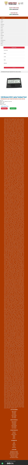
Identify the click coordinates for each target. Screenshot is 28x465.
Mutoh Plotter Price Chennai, (19, 391)
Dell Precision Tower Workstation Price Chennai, (14, 262)
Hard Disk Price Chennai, (13, 182)
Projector (2, 29)
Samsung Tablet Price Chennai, (15, 257)
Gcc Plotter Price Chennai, (12, 391)
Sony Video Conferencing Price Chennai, (17, 399)
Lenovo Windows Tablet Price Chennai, (11, 183)
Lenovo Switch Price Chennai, (16, 305)
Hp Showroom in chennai (14, 451)
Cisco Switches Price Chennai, (14, 278)
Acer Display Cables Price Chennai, (18, 198)
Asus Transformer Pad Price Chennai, (8, 173)
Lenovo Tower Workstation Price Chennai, (9, 181)
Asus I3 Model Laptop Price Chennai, (12, 176)
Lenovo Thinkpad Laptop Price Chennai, (12, 172)
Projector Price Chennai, (19, 299)
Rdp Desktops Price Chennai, (17, 217)
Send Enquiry (4, 108)
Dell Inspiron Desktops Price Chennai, (12, 137)
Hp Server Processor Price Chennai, (8, 196)
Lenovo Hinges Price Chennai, (19, 224)
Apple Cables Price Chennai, (20, 220)
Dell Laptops (14, 412)
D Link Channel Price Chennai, (19, 310)
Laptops (2, 19)
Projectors (14, 432)
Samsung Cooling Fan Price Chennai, (11, 197)
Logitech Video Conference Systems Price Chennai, (16, 255)
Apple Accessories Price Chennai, (16, 145)
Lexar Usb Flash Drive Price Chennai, (8, 214)
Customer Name (6, 50)
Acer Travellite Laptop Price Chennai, (11, 347)
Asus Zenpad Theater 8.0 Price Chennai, (18, 173)
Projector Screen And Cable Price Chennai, (19, 277)
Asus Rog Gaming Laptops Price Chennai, (19, 177)
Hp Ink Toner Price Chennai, (16, 196)
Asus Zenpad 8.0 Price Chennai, (16, 174)
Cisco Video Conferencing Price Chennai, (19, 379)
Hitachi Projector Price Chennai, (14, 276)
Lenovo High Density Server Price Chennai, (19, 181)
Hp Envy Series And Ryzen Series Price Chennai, (11, 303)
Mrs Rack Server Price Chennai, (17, 219)
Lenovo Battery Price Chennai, (7, 149)
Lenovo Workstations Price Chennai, (15, 136)
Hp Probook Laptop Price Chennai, (19, 153)
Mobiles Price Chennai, (20, 254)
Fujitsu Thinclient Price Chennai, (20, 382)
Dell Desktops (14, 423)
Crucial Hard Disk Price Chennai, (16, 354)
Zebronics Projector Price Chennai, (20, 347)
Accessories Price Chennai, (10, 141)
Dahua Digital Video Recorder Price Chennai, (9, 357)
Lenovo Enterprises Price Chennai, (14, 272)
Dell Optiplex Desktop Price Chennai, (13, 135)
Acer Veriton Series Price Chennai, (16, 190)
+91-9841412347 (14, 9)
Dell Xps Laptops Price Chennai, (8, 134)
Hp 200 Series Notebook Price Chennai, (10, 153)
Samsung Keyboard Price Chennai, (12, 270)
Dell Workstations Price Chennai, (10, 140)
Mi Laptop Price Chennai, (10, 314)
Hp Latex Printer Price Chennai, (10, 307)
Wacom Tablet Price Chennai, (14, 315)
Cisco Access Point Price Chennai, (10, 189)
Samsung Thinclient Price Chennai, (8, 383)
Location (5, 56)
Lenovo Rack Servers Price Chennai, (15, 156)
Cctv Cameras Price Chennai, (14, 348)
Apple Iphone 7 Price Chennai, (16, 231)
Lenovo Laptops (14, 415)
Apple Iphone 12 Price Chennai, (20, 304)
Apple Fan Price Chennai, (10, 219)
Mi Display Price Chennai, (17, 314)
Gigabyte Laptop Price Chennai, (18, 398)
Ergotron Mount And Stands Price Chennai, (16, 280)
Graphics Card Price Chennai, (7, 118)
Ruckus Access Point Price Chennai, (15, 386)
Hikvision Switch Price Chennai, (20, 352)
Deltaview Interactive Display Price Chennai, (14, 387)
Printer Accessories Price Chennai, (20, 268)
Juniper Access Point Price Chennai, (17, 381)
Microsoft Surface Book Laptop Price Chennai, (9, 316)
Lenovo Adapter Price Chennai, (15, 149)
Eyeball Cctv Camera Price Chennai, (19, 349)
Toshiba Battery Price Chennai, (20, 151)
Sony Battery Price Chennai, (17, 150)
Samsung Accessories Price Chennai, (12, 146)
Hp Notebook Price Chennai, (15, 311)
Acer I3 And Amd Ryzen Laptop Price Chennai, (15, 191)
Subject (5, 59)
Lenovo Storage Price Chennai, (18, 273)
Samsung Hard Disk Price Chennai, (13, 352)
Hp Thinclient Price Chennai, (11, 266)
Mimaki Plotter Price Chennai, (18, 390)
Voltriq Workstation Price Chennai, (10, 390)
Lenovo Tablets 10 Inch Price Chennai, (19, 180)
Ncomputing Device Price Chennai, (14, 306)
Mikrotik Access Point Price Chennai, (8, 385)
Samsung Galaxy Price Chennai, (18, 184)
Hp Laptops (14, 413)
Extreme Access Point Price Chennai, (8, 381)
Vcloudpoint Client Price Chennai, (20, 183)
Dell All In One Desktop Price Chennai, (16, 193)
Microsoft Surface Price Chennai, (10, 180)
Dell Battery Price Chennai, (11, 142)
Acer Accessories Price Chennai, (8, 145)
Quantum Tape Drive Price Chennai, (10, 379)
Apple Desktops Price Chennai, (19, 270)
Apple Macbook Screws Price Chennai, (17, 221)
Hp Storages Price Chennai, (16, 132)
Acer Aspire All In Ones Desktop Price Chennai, (13, 334)
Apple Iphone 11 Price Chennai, (11, 232)
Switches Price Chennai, (12, 345)
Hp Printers (14, 433)
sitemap (14, 461)
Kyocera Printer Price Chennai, (18, 339)
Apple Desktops (14, 421)
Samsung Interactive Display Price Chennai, (13, 344)
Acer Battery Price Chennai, (7, 148)
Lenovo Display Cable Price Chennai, (15, 223)
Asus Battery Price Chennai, (19, 253)
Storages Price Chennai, (7, 182)
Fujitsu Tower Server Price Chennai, (17, 396)
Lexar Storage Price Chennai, (18, 298)
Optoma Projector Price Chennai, (7, 350)
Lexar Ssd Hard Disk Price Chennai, (20, 216)
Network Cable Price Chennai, (17, 319)
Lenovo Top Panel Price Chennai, (20, 222)
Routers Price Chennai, (19, 351)
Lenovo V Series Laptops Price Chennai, (17, 234)
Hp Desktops (14, 424)
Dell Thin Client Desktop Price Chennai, (19, 142)
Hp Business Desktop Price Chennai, (20, 229)
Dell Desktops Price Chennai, (15, 152)
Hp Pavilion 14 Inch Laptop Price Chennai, (14, 233)
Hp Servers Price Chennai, (20, 143)
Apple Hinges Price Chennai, (13, 222)
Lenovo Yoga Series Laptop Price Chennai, (14, 186)
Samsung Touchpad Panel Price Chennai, (9, 198)
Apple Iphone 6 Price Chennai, (13, 230)
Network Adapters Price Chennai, (10, 342)
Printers (2, 27)
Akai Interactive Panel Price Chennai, (13, 389)
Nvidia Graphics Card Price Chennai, (15, 118)
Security (2, 37)
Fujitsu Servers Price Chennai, (20, 395)
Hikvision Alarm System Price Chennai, (18, 359)
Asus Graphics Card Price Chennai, (11, 261)
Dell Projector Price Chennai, (21, 135)
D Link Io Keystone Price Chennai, (18, 239)
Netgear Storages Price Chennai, (18, 275)
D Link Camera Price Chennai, (13, 300)
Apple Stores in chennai (14, 455)
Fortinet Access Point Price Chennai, (17, 385)
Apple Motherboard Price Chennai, (8, 221)
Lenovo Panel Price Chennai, (7, 223)
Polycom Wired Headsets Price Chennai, (9, 337)
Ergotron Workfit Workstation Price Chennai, (11, 279)
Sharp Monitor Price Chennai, (10, 393)
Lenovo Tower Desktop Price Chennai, (11, 133)
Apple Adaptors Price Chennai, (19, 146)
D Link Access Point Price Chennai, (19, 236)
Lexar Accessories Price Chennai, (8, 215)
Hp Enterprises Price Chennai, (19, 271)
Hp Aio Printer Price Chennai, (10, 293)
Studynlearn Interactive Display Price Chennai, (14, 388)
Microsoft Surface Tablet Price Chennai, (15, 185)
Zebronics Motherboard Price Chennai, (12, 195)
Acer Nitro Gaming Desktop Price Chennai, (14, 335)
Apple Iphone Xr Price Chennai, (13, 296)
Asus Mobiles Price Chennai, (10, 258)
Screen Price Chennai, (11, 277)
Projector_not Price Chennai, (17, 194)
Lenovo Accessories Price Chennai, (13, 147)
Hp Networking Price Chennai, (12, 199)
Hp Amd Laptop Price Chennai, (14, 237)
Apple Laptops (14, 411)
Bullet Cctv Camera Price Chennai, (11, 349)
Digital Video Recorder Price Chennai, (18, 353)
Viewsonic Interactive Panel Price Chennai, (16, 375)
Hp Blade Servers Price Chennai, (14, 309)
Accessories (2, 32)
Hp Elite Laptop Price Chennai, (7, 341)
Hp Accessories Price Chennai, (14, 144)
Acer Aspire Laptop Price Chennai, (17, 308)
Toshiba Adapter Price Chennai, (8, 152)
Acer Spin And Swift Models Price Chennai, (14, 192)
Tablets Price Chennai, (6, 143)
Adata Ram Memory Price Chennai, (13, 351)
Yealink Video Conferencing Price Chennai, (9, 380)
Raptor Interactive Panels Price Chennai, (8, 353)
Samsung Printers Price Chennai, (8, 178)
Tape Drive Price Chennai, (15, 378)
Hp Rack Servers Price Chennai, (16, 158)
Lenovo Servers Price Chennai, (18, 155)
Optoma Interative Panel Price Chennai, (16, 350)
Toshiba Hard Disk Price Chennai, (20, 279)
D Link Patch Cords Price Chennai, (10, 239)
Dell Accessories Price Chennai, (17, 141)
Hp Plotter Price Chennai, (7, 230)
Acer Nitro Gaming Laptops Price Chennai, (14, 333)
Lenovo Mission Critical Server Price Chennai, (16, 227)
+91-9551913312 (14, 14)
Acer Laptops (14, 417)
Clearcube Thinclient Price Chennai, (16, 383)
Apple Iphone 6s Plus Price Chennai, (8, 231)
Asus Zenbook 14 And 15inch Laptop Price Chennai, (18, 256)
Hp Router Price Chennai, (10, 234)
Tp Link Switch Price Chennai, (19, 345)
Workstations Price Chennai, (10, 301)
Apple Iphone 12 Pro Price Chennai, (17, 317)
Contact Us (14, 444)
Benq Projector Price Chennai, (13, 254)
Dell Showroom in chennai (14, 452)
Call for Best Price (4, 106)
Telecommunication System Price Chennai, (19, 342)
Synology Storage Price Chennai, (15, 297)
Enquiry (2, 43)
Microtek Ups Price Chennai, (13, 299)
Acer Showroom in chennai (14, 457)
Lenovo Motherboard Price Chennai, (14, 218)
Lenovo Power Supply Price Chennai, (14, 228)
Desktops (2, 21)
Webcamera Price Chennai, (21, 315)
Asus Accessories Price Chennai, (12, 253)
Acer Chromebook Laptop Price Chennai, (11, 304)
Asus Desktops (14, 426)
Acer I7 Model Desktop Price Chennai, (12, 267)
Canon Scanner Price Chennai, (7, 269)
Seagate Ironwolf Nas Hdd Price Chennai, (8, 217)
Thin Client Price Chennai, (12, 382)
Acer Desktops (14, 428)
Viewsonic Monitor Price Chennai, (8, 280)
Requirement (5, 63)
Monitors (14, 438)
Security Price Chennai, (7, 348)
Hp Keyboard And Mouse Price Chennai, (12, 187)
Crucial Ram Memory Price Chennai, (12, 340)
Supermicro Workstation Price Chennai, (15, 392)
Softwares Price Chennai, (21, 344)
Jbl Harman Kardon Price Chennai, (11, 212)
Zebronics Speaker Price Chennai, (20, 199)
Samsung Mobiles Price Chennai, (8, 257)
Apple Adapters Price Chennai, (14, 148)
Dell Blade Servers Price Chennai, (12, 310)
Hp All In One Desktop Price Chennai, (12, 229)
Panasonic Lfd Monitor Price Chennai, (12, 216)
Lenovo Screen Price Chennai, (18, 226)
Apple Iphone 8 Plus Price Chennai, (14, 274)
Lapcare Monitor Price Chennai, (19, 393)
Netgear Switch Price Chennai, (9, 355)
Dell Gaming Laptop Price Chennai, (20, 316)
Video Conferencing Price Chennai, (11, 263)
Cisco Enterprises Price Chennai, (18, 189)
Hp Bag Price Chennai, (17, 266)
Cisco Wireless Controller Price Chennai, (14, 225)
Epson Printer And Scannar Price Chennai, (19, 293)
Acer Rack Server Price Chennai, (15, 294)
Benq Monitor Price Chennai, (9, 264)
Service (2, 38)
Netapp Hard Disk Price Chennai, (8, 317)
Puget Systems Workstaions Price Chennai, (12, 395)
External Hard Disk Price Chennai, (13, 346)
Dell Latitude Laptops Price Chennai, (16, 134)
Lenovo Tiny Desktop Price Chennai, (20, 133)
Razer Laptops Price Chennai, (13, 397)
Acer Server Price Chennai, (11, 194)
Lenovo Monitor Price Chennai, (16, 264)
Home (14, 442)
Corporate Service (3, 40)
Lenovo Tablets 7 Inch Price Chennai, (16, 178)
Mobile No (5, 53)
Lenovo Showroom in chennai (14, 453)
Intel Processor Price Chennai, (11, 320)
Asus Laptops (14, 416)
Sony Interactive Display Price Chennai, (16, 377)
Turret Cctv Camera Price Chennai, (18, 355)
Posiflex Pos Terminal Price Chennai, (18, 307)
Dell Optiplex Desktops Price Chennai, (18, 138)
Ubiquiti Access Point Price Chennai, (19, 380)
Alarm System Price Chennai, (11, 359)
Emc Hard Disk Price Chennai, (11, 312)
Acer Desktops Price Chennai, (11, 155)
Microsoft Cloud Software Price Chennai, (9, 184)
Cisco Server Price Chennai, (7, 278)
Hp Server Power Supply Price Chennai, (14, 313)
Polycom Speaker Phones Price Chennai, (11, 338)
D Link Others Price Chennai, (11, 236)
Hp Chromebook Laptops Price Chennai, (13, 238)
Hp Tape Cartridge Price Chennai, (14, 302)
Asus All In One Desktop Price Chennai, (19, 259)
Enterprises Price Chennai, (13, 271)
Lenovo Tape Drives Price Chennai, (11, 273)
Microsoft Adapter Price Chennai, (12, 179)
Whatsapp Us (13, 108)
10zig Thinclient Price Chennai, (13, 384)
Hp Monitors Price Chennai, (9, 158)
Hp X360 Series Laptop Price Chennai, (16, 154)
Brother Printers (14, 434)
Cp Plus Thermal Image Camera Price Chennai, (12, 188)
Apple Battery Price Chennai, (21, 148)
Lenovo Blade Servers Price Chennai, (11, 268)
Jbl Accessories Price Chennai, (19, 261)
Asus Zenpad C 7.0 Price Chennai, (12, 175)
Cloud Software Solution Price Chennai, (18, 295)
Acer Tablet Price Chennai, (12, 336)
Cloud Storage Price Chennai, (9, 295)
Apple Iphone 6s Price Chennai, (20, 230)
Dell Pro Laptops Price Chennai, (17, 360)
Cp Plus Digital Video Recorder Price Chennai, (18, 356)
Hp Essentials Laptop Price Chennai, (20, 340)
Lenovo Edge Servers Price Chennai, (19, 336)
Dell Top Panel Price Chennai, (11, 298)
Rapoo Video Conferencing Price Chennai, (15, 374)
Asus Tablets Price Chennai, (20, 172)
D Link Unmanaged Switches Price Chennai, (16, 235)
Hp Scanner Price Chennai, (19, 159)
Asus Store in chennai (14, 456)
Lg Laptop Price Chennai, (10, 398)
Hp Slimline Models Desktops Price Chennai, (12, 157)
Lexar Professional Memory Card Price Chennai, (18, 214)
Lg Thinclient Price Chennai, (20, 384)
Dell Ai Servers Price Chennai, (11, 339)
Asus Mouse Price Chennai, (15, 260)
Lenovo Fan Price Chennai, (13, 224)
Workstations (2, 24)
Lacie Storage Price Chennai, (15, 215)
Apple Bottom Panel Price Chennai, (13, 220)
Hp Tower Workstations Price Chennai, (12, 159)
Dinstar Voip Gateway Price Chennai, (8, 343)
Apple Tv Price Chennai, (17, 232)
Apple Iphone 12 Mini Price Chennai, (8, 305)
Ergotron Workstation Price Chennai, (17, 301)
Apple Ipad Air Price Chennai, (20, 296)
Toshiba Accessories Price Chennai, (12, 151)
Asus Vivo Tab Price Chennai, (17, 258)
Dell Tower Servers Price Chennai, (14, 139)
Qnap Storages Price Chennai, (10, 275)
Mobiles (14, 435)
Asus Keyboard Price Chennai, (7, 260)
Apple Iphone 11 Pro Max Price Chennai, (13, 265)
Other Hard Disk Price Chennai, (18, 320)
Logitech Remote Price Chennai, (10, 319)
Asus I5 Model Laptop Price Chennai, (20, 176)
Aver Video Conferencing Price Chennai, (17, 376)
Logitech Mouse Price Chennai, (15, 318)
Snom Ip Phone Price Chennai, (16, 343)
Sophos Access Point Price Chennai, (14, 400)
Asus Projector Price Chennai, (11, 259)
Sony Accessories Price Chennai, (10, 150)
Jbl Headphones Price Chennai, (20, 213)
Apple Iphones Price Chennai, (13, 143)
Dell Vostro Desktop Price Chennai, (10, 138)
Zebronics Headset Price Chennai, (20, 195)
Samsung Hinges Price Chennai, (15, 269)
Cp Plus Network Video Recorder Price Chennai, (11, 358)
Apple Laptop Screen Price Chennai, (10, 226)
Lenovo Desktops (14, 425)
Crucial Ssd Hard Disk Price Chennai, (15, 341)
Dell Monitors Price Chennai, (7, 136)
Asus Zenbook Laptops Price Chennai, (9, 177)
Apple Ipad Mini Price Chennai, (7, 297)
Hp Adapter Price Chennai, (21, 144)
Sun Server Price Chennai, (18, 312)
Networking (2, 35)
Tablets (14, 437)
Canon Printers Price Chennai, (7, 294)
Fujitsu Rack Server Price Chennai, (8, 396)
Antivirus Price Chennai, (7, 345)
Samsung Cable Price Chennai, (20, 197)
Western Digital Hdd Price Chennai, (12, 213)
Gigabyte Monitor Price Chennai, (14, 394)
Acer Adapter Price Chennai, (21, 147)
